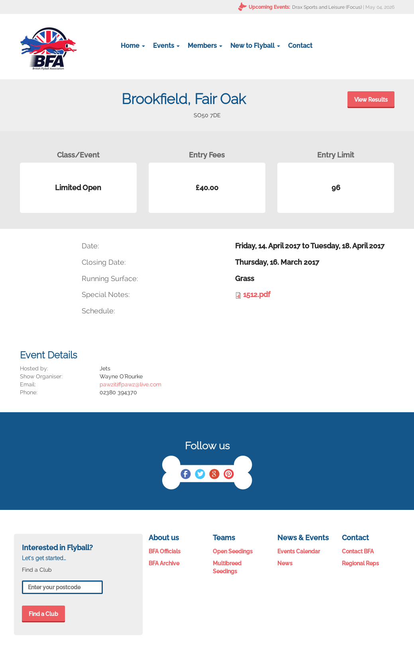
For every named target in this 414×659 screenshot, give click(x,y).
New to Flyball (255, 45)
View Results (371, 99)
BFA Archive (164, 563)
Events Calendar (298, 551)
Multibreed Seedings (227, 567)
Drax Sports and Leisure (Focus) (327, 7)
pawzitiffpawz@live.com (130, 384)
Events (166, 45)
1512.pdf (256, 294)
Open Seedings (233, 551)
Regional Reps (360, 563)
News (284, 563)
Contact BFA (358, 551)
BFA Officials (165, 551)
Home (133, 45)
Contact (300, 45)
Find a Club (43, 614)
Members (205, 45)
